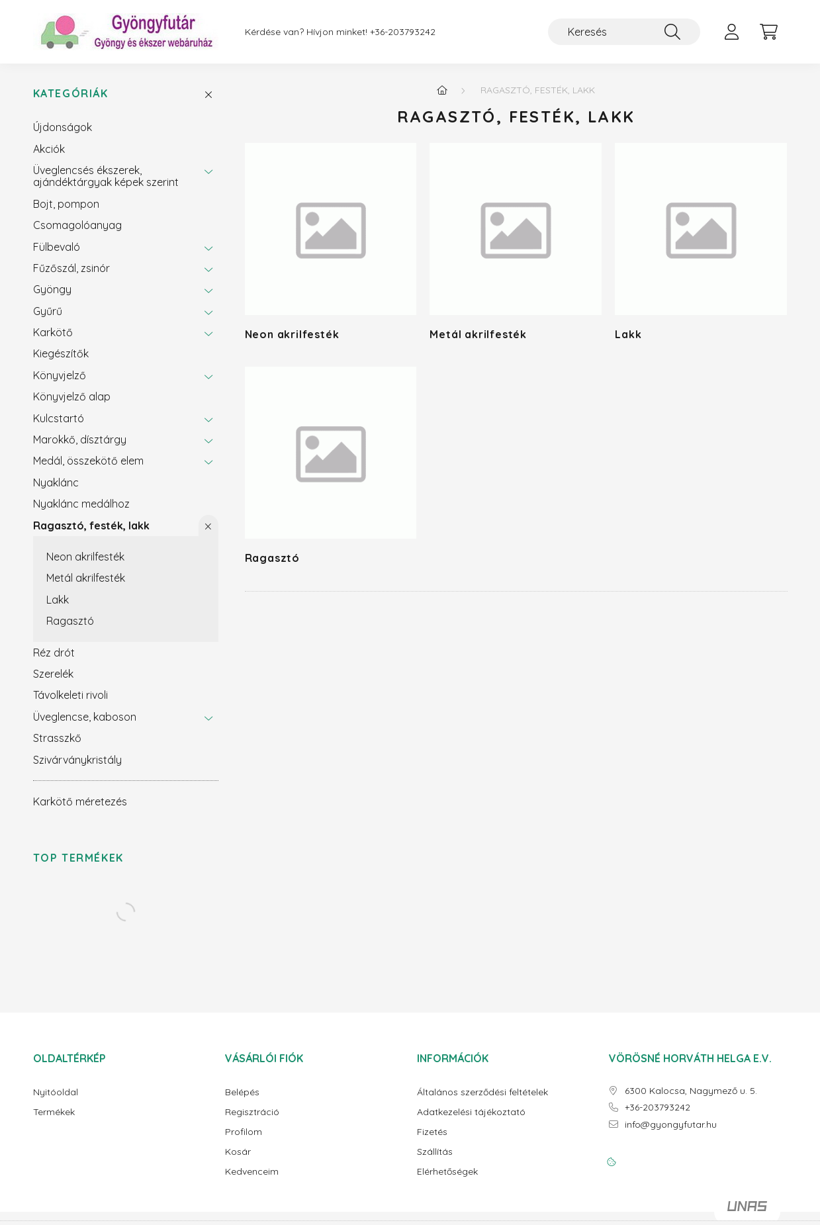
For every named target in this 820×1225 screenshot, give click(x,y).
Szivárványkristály (77, 759)
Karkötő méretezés (80, 801)
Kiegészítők (61, 353)
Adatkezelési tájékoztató (471, 1112)
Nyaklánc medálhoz (81, 503)
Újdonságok (62, 127)
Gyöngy (52, 289)
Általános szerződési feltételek (482, 1092)
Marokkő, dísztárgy (79, 439)
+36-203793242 (402, 32)
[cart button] (769, 32)
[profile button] (732, 32)
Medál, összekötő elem (88, 460)
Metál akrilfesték (85, 577)
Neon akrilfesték (85, 556)
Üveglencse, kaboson (84, 716)
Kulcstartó (58, 418)
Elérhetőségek (447, 1171)
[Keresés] (624, 32)
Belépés (242, 1092)
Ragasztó (70, 620)
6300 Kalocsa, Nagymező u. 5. (691, 1091)
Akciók (49, 149)
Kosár (238, 1151)
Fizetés (432, 1132)
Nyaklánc (56, 482)
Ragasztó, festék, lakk (91, 525)
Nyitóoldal (55, 1092)
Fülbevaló (56, 246)
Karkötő (53, 332)
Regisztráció (252, 1112)
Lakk (57, 599)
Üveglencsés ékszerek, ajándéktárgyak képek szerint (106, 176)
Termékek (54, 1112)
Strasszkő (57, 738)
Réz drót (54, 652)
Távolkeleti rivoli (70, 695)
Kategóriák (71, 93)
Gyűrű (47, 311)
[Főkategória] (442, 90)
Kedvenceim (252, 1171)
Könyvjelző (59, 375)
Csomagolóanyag (77, 225)
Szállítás (435, 1151)
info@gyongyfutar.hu (671, 1124)
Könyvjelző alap (72, 396)
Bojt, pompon (66, 203)
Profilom (243, 1132)
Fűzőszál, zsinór (71, 268)
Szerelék (53, 673)
